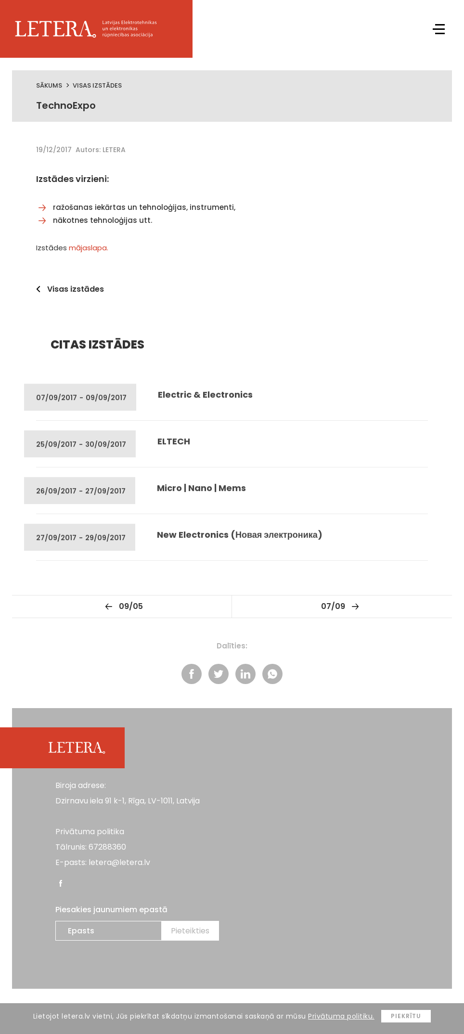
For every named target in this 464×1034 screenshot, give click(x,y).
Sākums (49, 85)
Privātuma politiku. (341, 1016)
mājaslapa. (88, 248)
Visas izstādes (97, 85)
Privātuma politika (89, 831)
